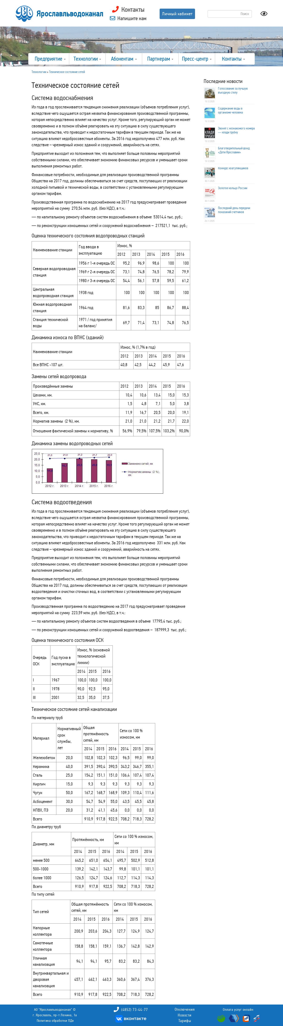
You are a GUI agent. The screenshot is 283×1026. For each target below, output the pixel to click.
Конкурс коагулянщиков (233, 168)
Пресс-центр (197, 59)
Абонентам (124, 59)
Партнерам (160, 59)
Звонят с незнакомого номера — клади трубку (236, 130)
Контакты (233, 59)
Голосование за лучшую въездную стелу (233, 90)
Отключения (185, 1009)
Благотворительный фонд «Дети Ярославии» (234, 150)
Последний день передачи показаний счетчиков (234, 210)
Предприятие (50, 59)
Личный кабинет (177, 13)
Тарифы (184, 1020)
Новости (184, 1015)
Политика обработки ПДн (55, 1020)
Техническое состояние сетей (67, 72)
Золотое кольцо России (232, 188)
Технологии (87, 59)
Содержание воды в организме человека (230, 110)
